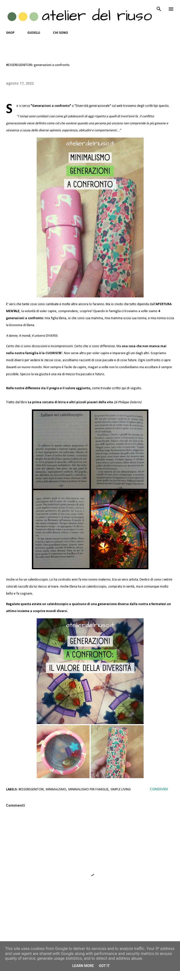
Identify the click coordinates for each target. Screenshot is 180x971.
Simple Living (120, 789)
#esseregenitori (31, 789)
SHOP (10, 33)
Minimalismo (56, 789)
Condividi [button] (159, 789)
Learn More (83, 966)
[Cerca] (159, 9)
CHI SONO (60, 33)
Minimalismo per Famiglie (88, 789)
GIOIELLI (33, 33)
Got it (104, 966)
